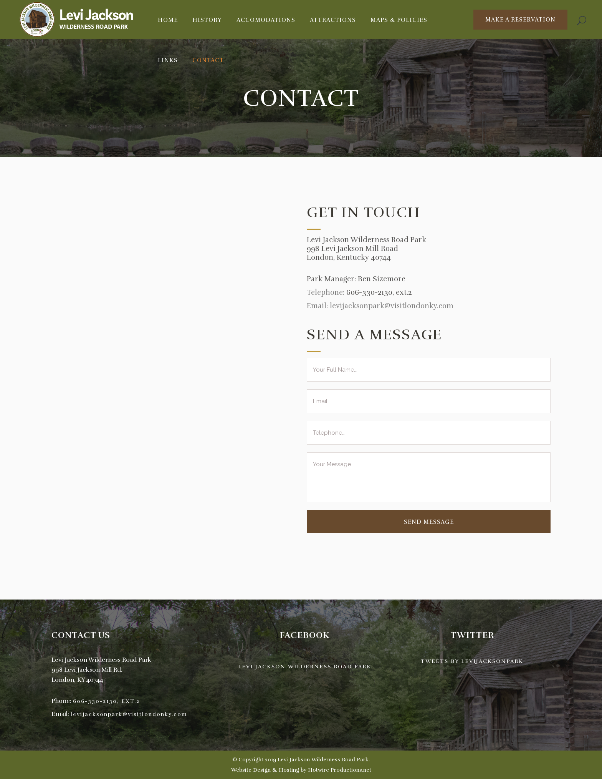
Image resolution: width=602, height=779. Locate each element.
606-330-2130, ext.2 (379, 292)
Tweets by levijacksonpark (472, 661)
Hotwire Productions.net (339, 770)
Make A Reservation (520, 19)
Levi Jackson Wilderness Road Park (304, 666)
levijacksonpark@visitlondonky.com (129, 714)
